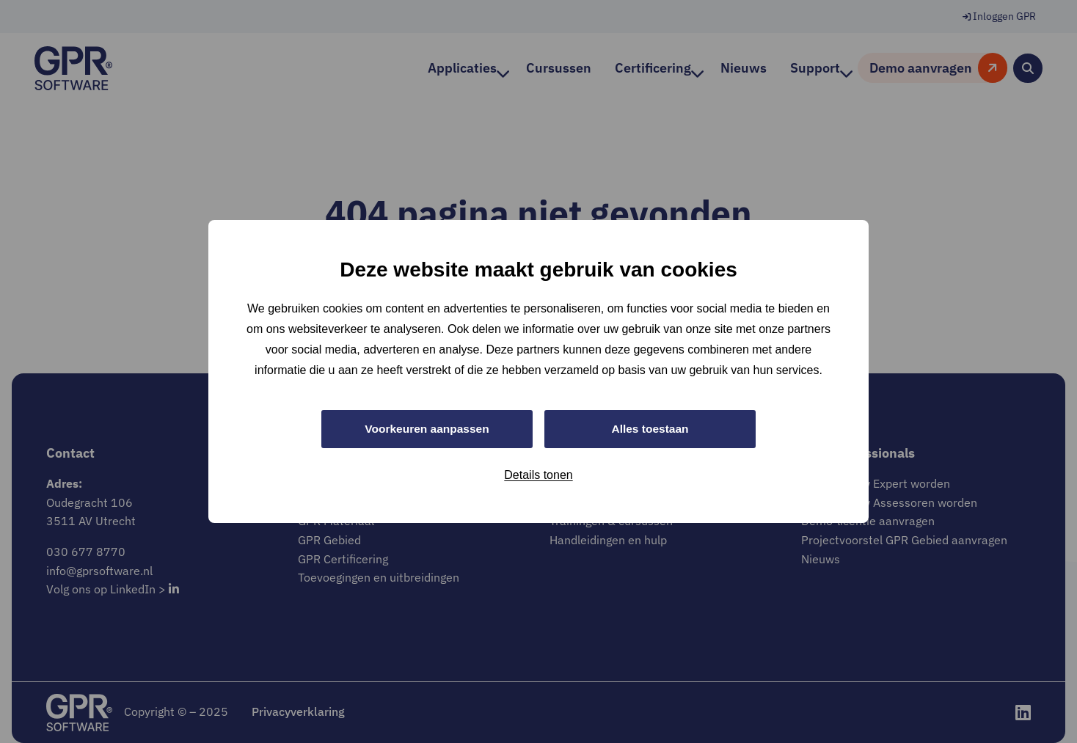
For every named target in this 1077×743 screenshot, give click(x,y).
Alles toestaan (650, 428)
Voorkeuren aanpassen (427, 428)
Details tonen (538, 475)
